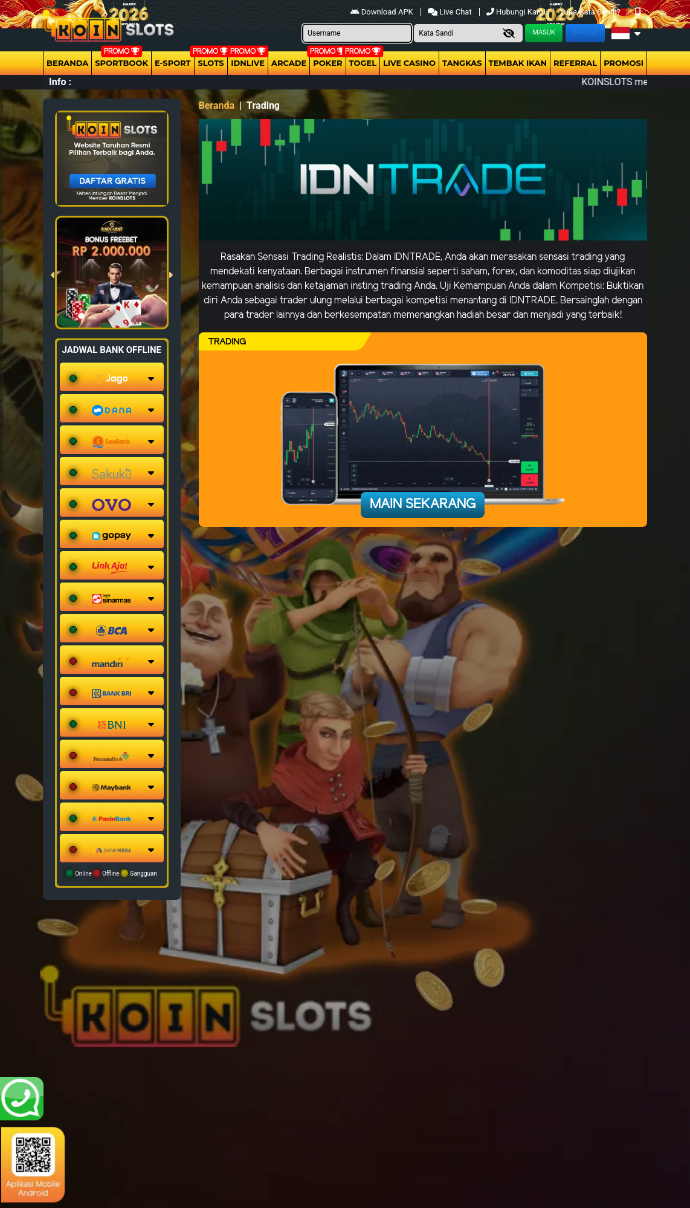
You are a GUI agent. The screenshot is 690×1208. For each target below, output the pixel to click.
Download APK (382, 11)
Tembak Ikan (518, 63)
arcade (288, 63)
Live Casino (409, 63)
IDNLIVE (248, 63)
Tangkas (462, 63)
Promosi (623, 63)
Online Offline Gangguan (111, 873)
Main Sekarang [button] (423, 504)
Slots (211, 63)
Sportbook (121, 63)
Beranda (67, 63)
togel (362, 63)
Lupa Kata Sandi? (591, 11)
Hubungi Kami (516, 11)
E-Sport (173, 63)
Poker (327, 63)
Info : (60, 82)
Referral (575, 63)
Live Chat (451, 11)
